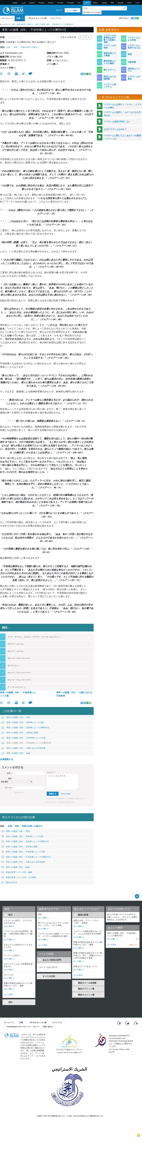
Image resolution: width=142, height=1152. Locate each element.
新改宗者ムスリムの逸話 (110, 62)
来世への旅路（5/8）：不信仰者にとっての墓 (18, 694)
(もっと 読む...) (9, 926)
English (15, 3)
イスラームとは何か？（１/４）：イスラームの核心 (122, 106)
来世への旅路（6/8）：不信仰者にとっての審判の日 (26, 743)
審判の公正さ (9, 882)
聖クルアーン (110, 70)
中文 (79, 3)
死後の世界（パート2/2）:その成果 (19, 877)
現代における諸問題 (110, 77)
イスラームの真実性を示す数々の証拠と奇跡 (110, 38)
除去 (137, 939)
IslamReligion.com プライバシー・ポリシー (23, 1027)
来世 (13, 24)
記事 (18, 18)
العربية (23, 3)
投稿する (52, 794)
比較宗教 (132, 62)
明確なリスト (133, 945)
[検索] (124, 8)
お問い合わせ (124, 18)
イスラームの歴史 (134, 77)
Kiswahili (120, 3)
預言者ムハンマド (134, 70)
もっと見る (8, 994)
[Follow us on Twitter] (127, 1023)
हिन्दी (112, 3)
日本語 (87, 3)
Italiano (95, 3)
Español (32, 3)
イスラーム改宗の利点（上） (117, 121)
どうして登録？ (72, 10)
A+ (89, 37)
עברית (138, 3)
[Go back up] (137, 896)
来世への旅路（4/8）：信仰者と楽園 (20, 733)
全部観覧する (6, 759)
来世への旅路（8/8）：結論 (16, 753)
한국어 (129, 3)
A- (81, 37)
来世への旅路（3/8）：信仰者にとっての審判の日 (25, 727)
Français (41, 3)
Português (70, 3)
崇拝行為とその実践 (110, 54)
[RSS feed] (136, 1023)
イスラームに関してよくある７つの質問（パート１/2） (122, 137)
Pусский (60, 3)
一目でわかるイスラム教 (36, 18)
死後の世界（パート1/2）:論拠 (17, 872)
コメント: (51, 772)
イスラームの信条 (110, 46)
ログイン (59, 10)
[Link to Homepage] (12, 10)
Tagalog (104, 3)
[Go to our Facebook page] (119, 1023)
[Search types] (92, 12)
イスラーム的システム (110, 85)
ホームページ (7, 18)
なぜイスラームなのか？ (115, 129)
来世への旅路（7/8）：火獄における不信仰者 (74, 694)
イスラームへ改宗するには (134, 46)
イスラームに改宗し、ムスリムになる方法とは (122, 113)
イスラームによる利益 (134, 38)
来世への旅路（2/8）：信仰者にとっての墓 (23, 722)
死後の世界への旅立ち (25, 24)
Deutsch (51, 3)
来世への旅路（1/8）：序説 (16, 717)
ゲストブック (55, 18)
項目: (2, 47)
